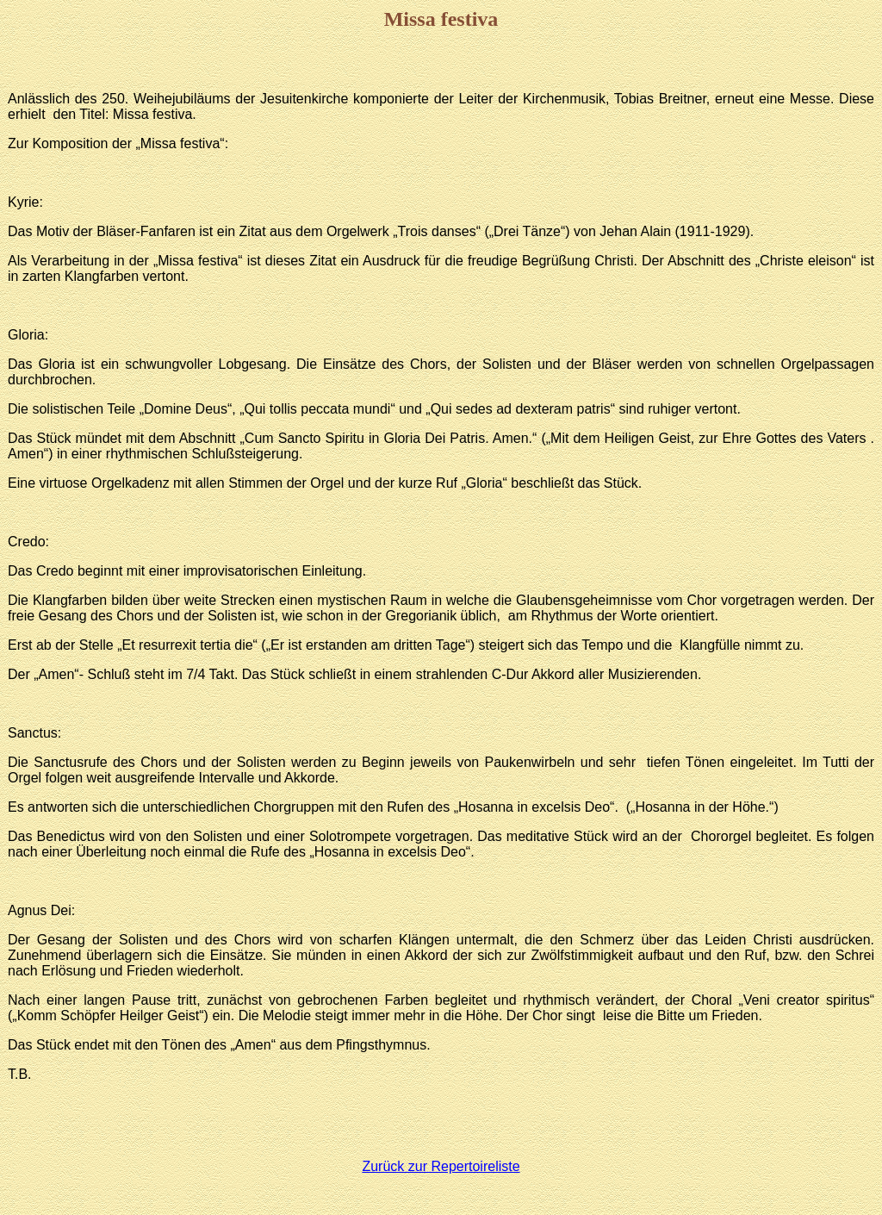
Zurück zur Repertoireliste (440, 1166)
